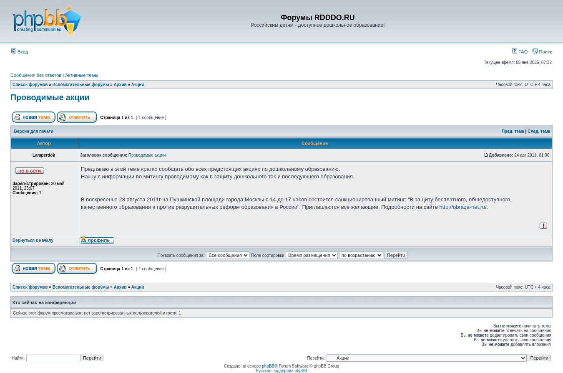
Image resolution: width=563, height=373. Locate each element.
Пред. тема (513, 131)
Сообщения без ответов (35, 75)
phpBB (268, 366)
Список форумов (30, 84)
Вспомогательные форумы (81, 84)
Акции (137, 84)
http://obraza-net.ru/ (463, 207)
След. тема (539, 131)
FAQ (520, 51)
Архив (120, 84)
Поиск (542, 51)
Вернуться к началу (33, 240)
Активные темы (81, 75)
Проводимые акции (50, 97)
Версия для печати (33, 131)
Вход (19, 51)
